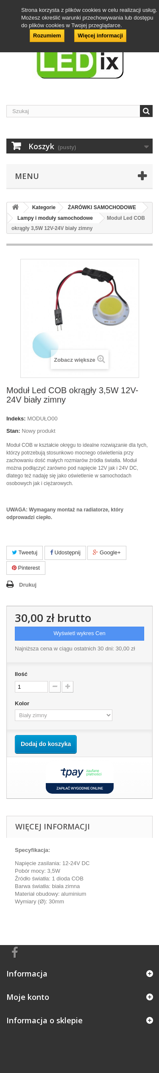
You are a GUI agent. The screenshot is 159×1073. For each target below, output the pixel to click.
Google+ (106, 552)
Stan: (13, 431)
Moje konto (27, 997)
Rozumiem (47, 35)
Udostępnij (65, 552)
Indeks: (16, 418)
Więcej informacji (100, 35)
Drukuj (27, 585)
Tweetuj (24, 552)
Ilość (21, 674)
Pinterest (26, 568)
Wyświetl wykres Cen (79, 633)
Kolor (23, 703)
